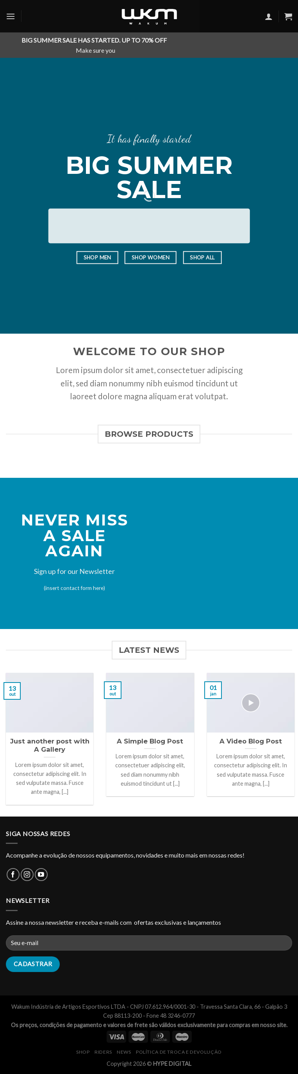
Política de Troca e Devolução (179, 1052)
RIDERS (103, 1052)
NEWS (124, 1052)
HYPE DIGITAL (172, 1063)
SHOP (82, 1052)
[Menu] (10, 16)
